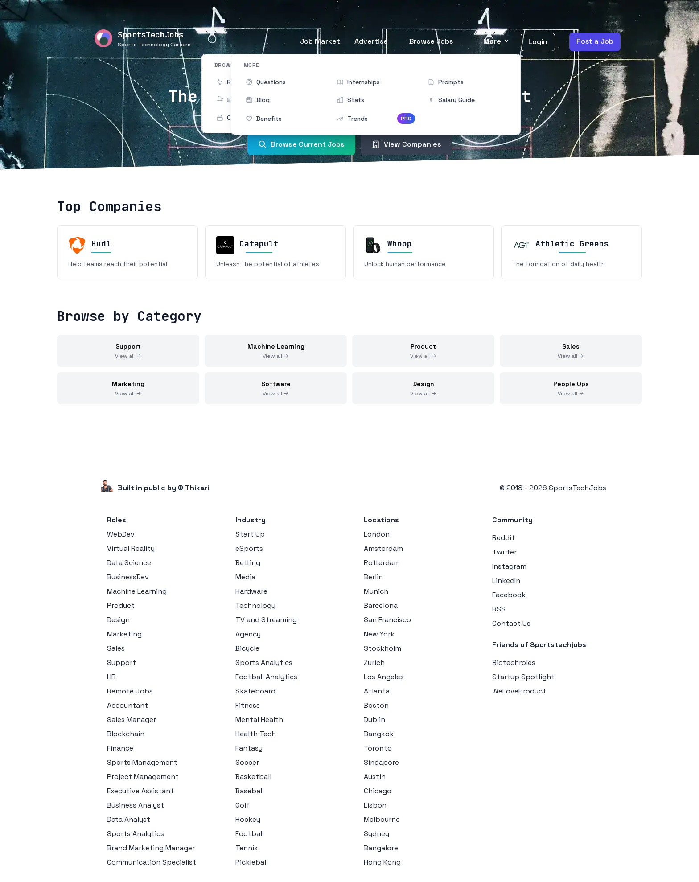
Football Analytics (266, 676)
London (377, 534)
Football (249, 833)
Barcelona (381, 605)
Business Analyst (135, 805)
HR (111, 676)
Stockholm (382, 648)
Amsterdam (383, 548)
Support (121, 662)
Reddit (503, 537)
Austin (375, 776)
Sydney (376, 833)
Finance (120, 748)
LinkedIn (506, 580)
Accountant (127, 705)
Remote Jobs (130, 691)
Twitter (504, 552)
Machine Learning (137, 591)
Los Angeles (384, 676)
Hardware (251, 591)
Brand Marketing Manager (151, 848)
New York (379, 634)
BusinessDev (128, 577)
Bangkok (379, 733)
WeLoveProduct (519, 691)
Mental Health (259, 719)
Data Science (129, 562)
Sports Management (142, 762)
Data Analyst (128, 819)
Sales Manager (131, 719)
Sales (116, 648)
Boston (376, 705)
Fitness (247, 705)
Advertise (371, 41)
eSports (249, 548)
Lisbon (375, 805)
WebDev (121, 534)
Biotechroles (513, 662)
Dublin (374, 719)
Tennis (246, 848)
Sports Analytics (135, 833)
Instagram (509, 566)
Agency (248, 634)
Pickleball (251, 862)
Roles (116, 520)
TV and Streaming (266, 619)
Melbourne (382, 819)
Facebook (509, 594)
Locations (381, 520)
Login (537, 41)
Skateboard (255, 691)
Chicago (377, 791)
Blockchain (125, 733)
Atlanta (377, 691)
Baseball (249, 791)
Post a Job (594, 41)
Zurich (374, 662)
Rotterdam (382, 562)
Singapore (381, 762)
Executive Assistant (140, 791)
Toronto (378, 748)
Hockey (247, 819)
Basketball (253, 776)
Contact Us (511, 623)
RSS (499, 609)
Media (245, 577)
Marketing (124, 634)
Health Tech (255, 733)
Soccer (247, 762)
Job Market (320, 41)
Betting (247, 562)
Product (121, 605)
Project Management (143, 776)
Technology (255, 605)
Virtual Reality (131, 548)
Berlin (373, 577)
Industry (250, 520)
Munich (376, 591)
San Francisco (387, 619)
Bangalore (381, 848)
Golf (242, 805)
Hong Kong (382, 862)
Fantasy (249, 748)
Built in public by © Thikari (164, 487)
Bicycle (247, 648)
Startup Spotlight (523, 676)
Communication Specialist (151, 862)
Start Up (250, 534)
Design (118, 619)
